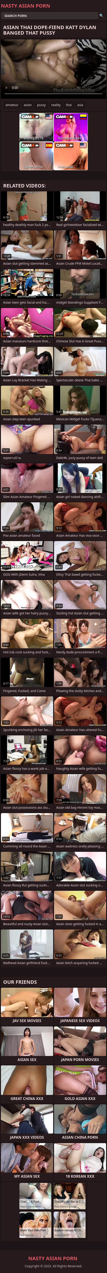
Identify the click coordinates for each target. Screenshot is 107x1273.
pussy (41, 105)
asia (80, 105)
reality (56, 105)
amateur (11, 105)
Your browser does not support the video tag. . (53, 69)
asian (28, 105)
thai (69, 105)
